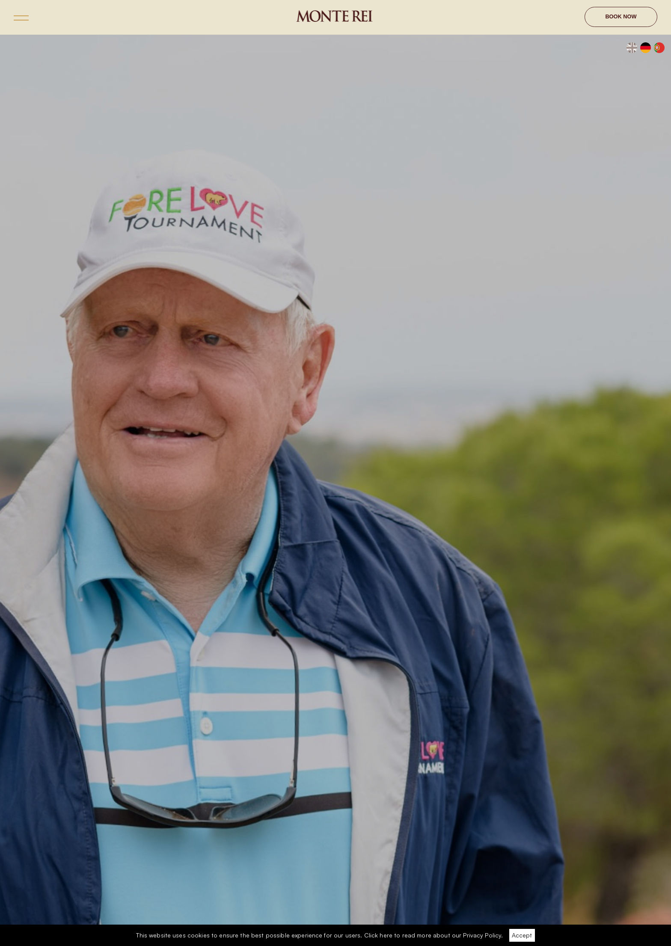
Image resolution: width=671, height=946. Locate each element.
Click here (378, 935)
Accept (522, 935)
